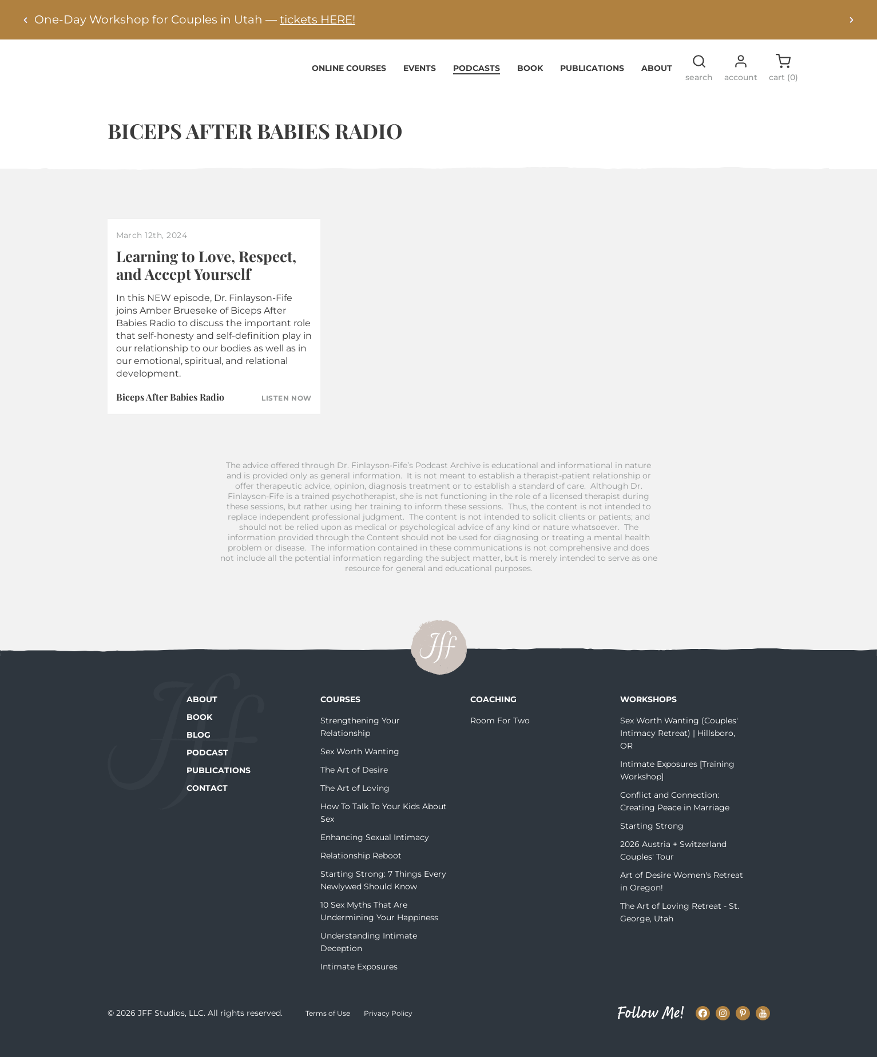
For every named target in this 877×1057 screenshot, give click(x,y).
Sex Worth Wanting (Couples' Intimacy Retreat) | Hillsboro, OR (679, 751)
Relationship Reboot (361, 873)
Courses (340, 717)
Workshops (648, 717)
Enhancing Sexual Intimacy (374, 855)
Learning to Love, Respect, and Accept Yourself (206, 282)
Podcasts (476, 85)
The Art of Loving (355, 806)
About (656, 85)
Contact (207, 806)
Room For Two (500, 738)
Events (419, 85)
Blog (198, 752)
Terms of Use (327, 1030)
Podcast (207, 770)
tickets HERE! (317, 19)
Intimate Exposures (359, 984)
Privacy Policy (388, 1030)
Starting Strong (652, 843)
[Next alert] (851, 19)
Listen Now (286, 416)
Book (530, 85)
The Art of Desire (354, 787)
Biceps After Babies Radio (170, 415)
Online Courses (349, 85)
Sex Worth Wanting (359, 769)
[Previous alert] (25, 19)
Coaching (493, 717)
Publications (592, 85)
